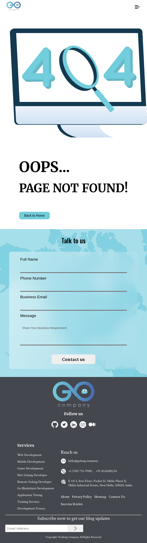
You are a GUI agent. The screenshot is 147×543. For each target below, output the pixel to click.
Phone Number (33, 278)
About (65, 497)
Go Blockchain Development (35, 488)
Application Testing (29, 495)
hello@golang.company (83, 461)
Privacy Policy (82, 497)
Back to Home (34, 215)
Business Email (33, 297)
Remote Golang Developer (34, 482)
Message (28, 316)
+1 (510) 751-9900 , (80, 471)
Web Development (29, 455)
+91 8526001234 (106, 471)
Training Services (28, 502)
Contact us (73, 359)
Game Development (30, 468)
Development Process (31, 508)
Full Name (29, 259)
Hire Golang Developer (32, 475)
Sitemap (100, 497)
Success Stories (72, 504)
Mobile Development (31, 462)
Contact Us (117, 497)
